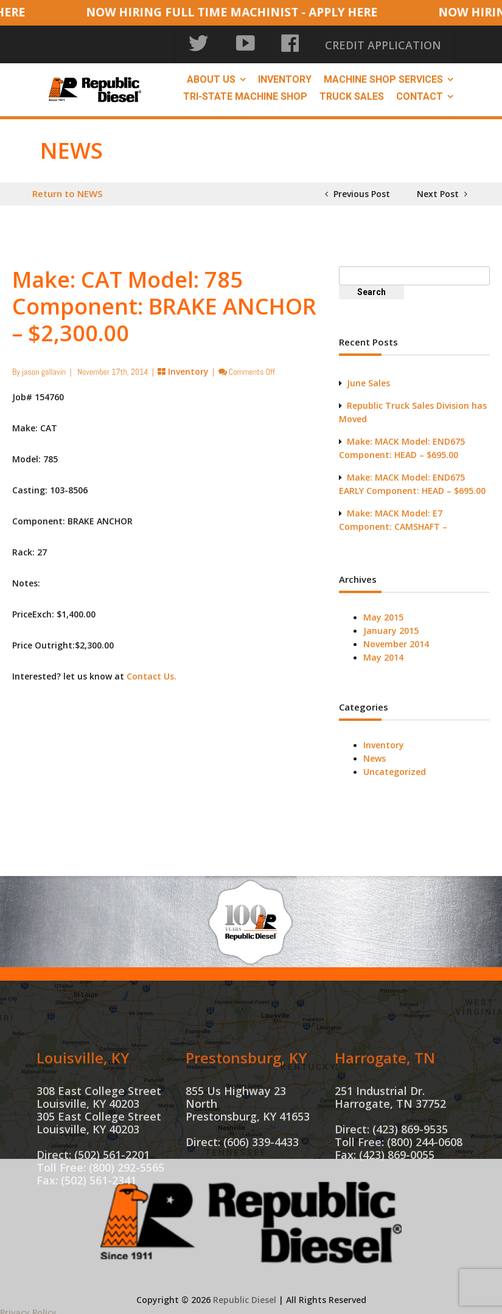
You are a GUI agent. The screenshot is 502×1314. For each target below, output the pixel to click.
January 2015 (391, 625)
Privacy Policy (28, 1307)
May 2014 (383, 652)
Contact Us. (151, 670)
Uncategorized (394, 766)
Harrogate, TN (385, 1118)
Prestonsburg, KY (246, 1118)
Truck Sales (351, 91)
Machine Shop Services (383, 74)
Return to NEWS (67, 188)
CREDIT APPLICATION (405, 42)
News (374, 753)
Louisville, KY (83, 1118)
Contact (419, 91)
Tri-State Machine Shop (245, 91)
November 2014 (396, 638)
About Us (211, 74)
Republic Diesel (244, 1294)
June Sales (368, 377)
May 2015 (383, 611)
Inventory (285, 74)
